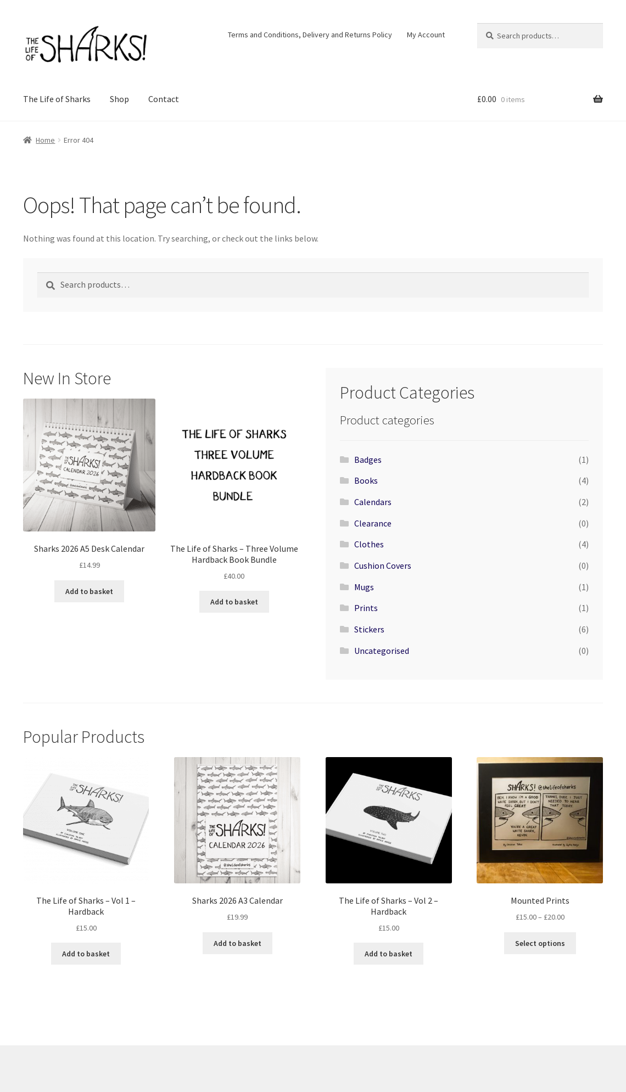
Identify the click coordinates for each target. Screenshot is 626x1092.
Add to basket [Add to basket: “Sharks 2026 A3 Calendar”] (237, 943)
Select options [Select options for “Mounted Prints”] (540, 943)
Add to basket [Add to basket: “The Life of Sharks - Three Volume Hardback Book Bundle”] (234, 602)
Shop (119, 98)
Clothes (369, 544)
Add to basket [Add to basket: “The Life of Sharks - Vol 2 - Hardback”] (388, 954)
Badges (368, 459)
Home (45, 140)
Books (366, 480)
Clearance (373, 523)
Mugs (364, 586)
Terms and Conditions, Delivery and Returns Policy (310, 35)
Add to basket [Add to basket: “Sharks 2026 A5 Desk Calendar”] (89, 591)
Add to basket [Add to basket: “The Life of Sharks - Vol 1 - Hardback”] (86, 954)
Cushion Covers (382, 565)
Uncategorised (381, 650)
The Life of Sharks (57, 98)
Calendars (373, 501)
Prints (366, 607)
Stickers (369, 629)
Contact (163, 98)
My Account (426, 35)
